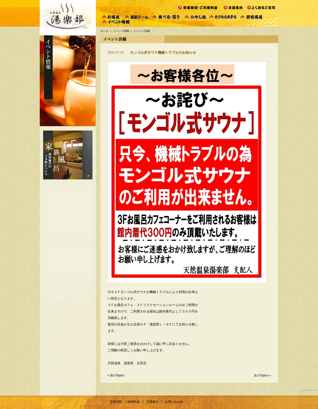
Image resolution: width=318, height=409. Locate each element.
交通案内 (152, 402)
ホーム (104, 30)
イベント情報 (121, 30)
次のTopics (261, 375)
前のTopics (117, 375)
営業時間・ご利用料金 (125, 402)
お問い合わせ (174, 402)
